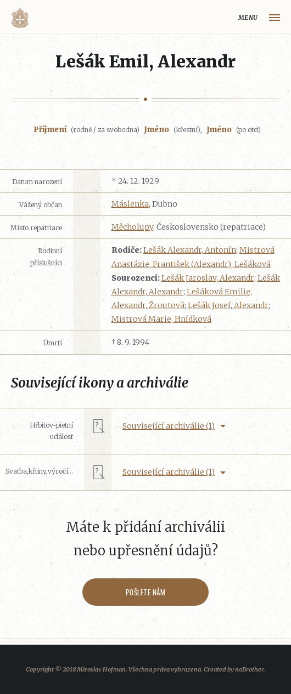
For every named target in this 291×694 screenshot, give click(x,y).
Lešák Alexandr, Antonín (189, 250)
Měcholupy (132, 227)
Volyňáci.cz (20, 18)
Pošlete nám (146, 592)
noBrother (249, 669)
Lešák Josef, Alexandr (228, 305)
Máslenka (130, 204)
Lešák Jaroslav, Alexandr (207, 278)
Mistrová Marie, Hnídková (161, 319)
